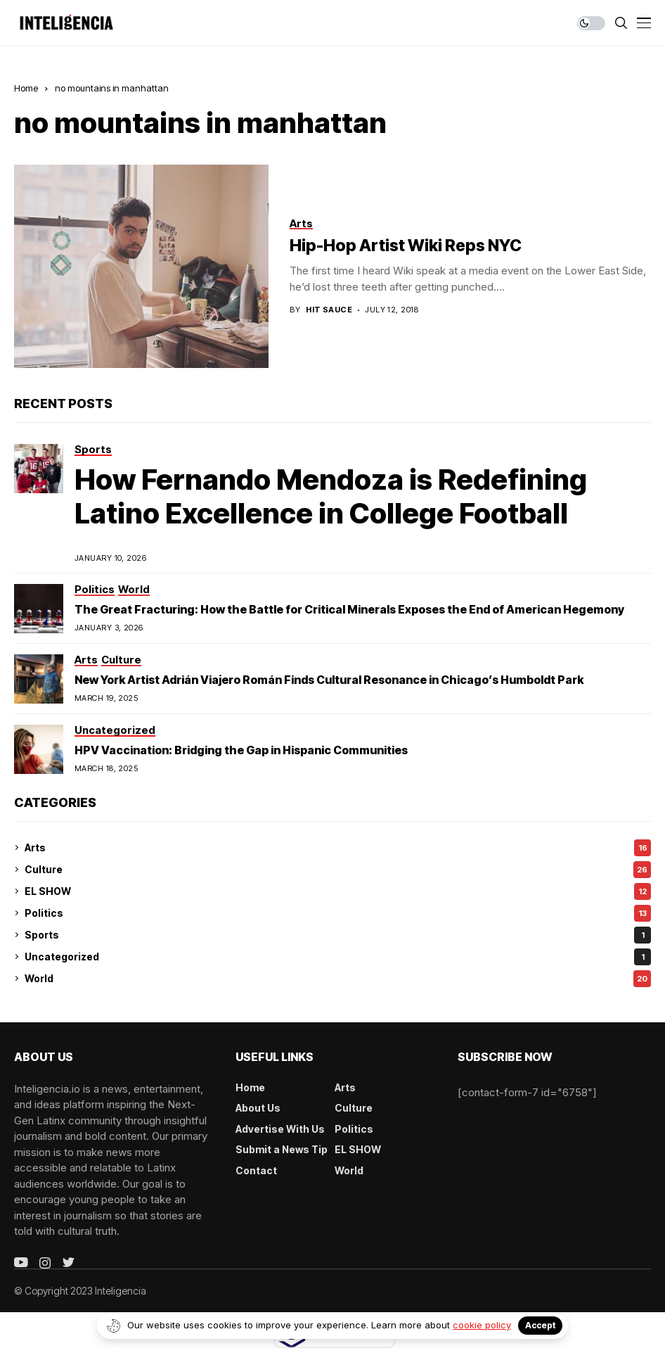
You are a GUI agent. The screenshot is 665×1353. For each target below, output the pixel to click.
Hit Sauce (329, 310)
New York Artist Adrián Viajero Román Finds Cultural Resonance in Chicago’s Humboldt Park (329, 680)
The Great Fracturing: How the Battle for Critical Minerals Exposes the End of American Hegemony (349, 609)
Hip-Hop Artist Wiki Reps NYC (406, 245)
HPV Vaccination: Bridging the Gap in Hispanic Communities (241, 750)
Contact (256, 1170)
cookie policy (482, 1324)
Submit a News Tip (281, 1149)
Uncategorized (338, 956)
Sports (338, 935)
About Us (257, 1108)
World (338, 978)
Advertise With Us (280, 1129)
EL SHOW (338, 891)
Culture (338, 869)
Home (26, 88)
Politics (338, 913)
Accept (540, 1325)
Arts (338, 847)
